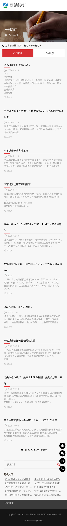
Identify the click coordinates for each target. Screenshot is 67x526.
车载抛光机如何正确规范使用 (20, 340)
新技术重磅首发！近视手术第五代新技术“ (19, 479)
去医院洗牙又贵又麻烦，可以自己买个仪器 (19, 483)
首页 (19, 45)
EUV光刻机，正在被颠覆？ (18, 307)
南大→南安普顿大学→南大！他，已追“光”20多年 (30, 420)
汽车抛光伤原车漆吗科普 (17, 184)
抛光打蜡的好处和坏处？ (17, 64)
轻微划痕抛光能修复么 (45, 487)
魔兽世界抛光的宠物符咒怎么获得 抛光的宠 (48, 479)
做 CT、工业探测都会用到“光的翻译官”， (48, 483)
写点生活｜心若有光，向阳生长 (19, 487)
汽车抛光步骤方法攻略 (16, 150)
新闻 (26, 45)
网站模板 (40, 520)
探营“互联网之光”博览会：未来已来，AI (48, 491)
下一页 (40, 450)
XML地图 (57, 514)
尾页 (45, 450)
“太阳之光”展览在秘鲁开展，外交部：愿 (48, 495)
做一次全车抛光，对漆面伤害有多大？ (19, 495)
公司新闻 (35, 45)
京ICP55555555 (29, 520)
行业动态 (49, 53)
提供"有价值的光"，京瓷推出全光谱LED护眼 (19, 491)
